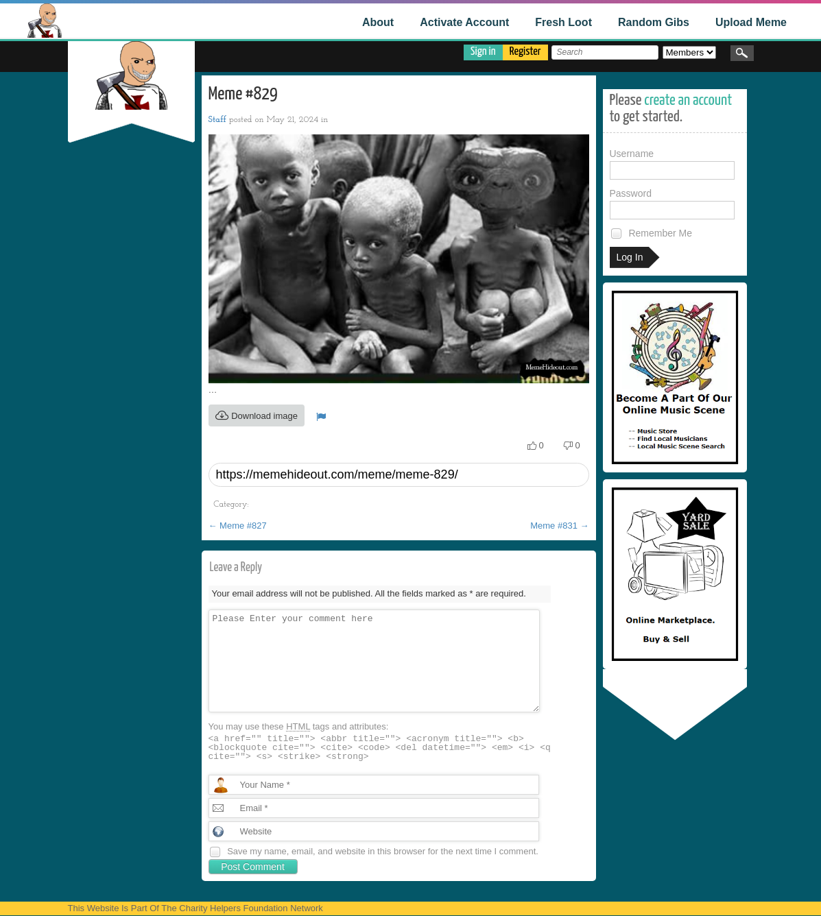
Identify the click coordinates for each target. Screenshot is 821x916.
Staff (217, 119)
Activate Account (464, 22)
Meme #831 (559, 525)
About (378, 22)
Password (672, 203)
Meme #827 (238, 525)
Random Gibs (653, 22)
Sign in (483, 52)
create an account (688, 100)
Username (672, 164)
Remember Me (651, 233)
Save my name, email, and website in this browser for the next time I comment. (382, 851)
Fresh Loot (563, 22)
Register (525, 52)
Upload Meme (751, 22)
